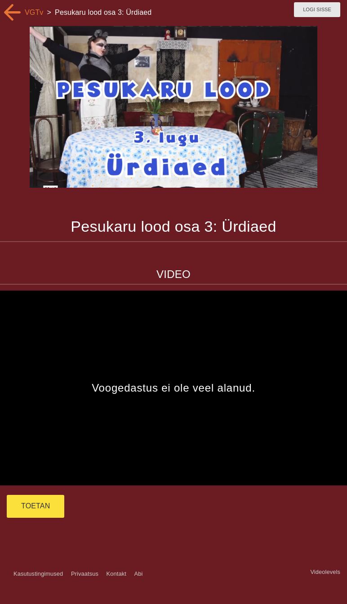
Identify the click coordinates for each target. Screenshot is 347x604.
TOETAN (35, 506)
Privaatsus (84, 573)
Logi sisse (317, 9)
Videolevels (325, 572)
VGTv (34, 12)
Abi (138, 573)
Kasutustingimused (38, 573)
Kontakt (116, 573)
